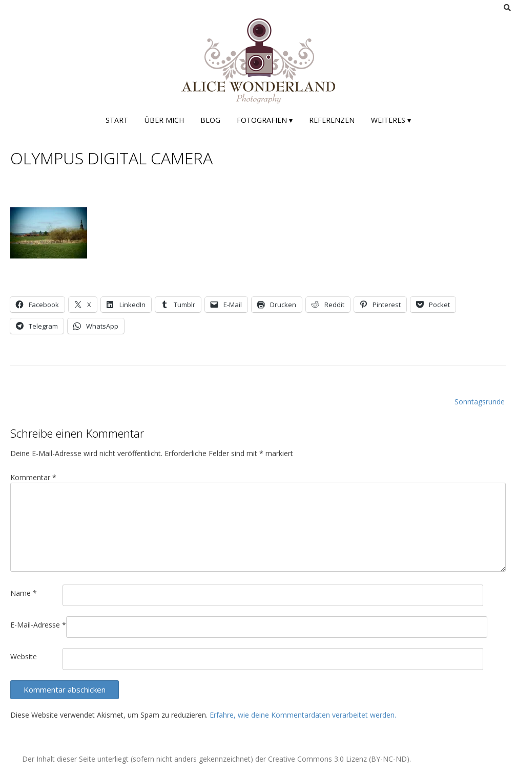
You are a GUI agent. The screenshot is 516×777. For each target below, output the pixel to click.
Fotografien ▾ (265, 120)
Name (23, 593)
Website (23, 656)
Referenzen (332, 120)
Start (117, 120)
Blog (210, 120)
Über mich (164, 120)
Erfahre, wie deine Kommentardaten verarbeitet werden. (303, 715)
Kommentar (33, 477)
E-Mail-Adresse (38, 625)
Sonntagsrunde (480, 401)
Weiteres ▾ (391, 120)
